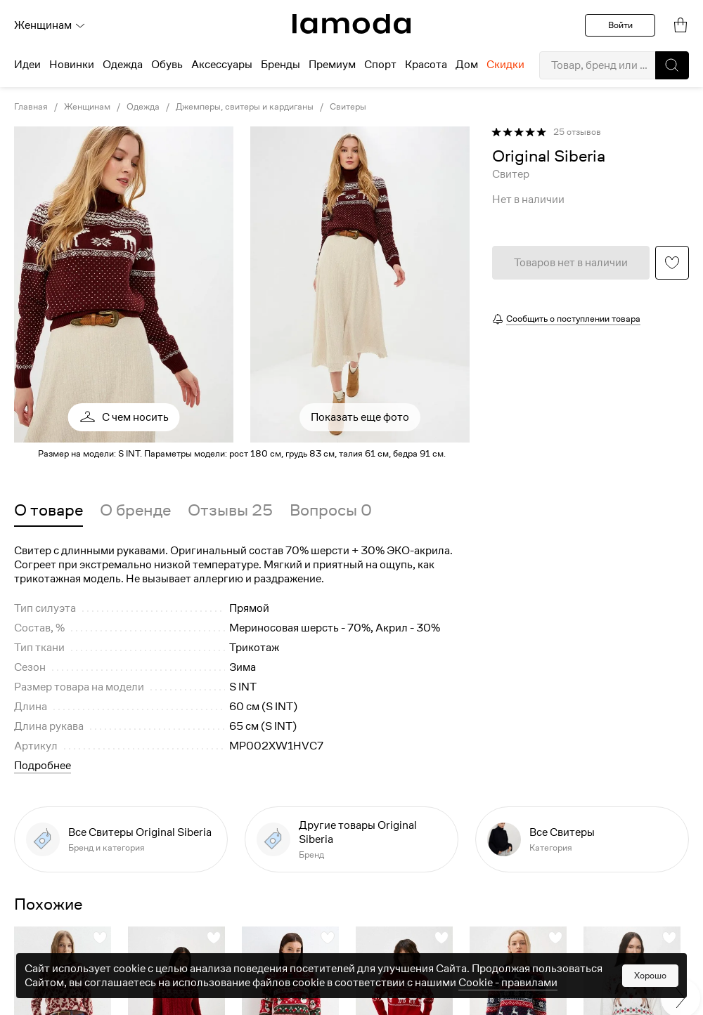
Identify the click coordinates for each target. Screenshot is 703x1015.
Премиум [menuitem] (332, 65)
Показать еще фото (360, 417)
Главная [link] (31, 106)
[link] (351, 24)
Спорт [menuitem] (380, 65)
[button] (672, 65)
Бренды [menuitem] (280, 65)
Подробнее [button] (42, 766)
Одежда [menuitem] (123, 65)
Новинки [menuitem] (71, 65)
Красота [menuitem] (426, 65)
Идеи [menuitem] (27, 65)
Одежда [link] (143, 106)
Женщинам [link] (87, 106)
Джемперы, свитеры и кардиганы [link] (245, 106)
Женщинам (50, 25)
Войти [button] (620, 25)
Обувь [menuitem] (167, 65)
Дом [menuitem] (467, 65)
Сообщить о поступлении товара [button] (573, 319)
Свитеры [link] (348, 106)
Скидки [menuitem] (505, 65)
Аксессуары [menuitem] (221, 65)
